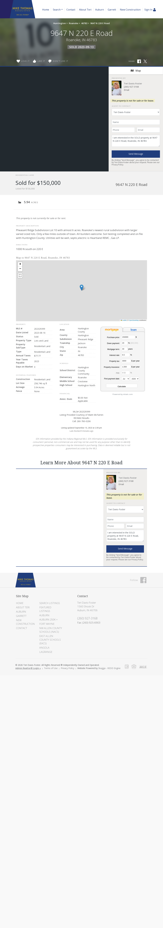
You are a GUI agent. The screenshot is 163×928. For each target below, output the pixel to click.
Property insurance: (112, 367)
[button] (81, 287)
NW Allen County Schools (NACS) (50, 629)
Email (126, 89)
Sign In (150, 9)
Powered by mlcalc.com (123, 394)
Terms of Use (51, 668)
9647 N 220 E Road (100, 23)
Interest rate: (114, 355)
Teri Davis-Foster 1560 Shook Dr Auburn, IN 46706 (87, 606)
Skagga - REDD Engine (109, 668)
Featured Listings (45, 609)
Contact (70, 9)
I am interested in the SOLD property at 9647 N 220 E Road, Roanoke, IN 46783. (136, 141)
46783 (84, 23)
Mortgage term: (113, 349)
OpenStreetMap (134, 320)
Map (136, 70)
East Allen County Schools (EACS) (50, 639)
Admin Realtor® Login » (28, 668)
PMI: (118, 373)
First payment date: (112, 379)
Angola (44, 647)
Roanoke (73, 23)
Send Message (136, 153)
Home (45, 9)
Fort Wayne (46, 624)
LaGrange (45, 652)
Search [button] (57, 9)
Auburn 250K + (48, 619)
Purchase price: (113, 337)
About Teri (85, 9)
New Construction (130, 9)
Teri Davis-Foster (133, 83)
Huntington (59, 23)
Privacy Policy (117, 164)
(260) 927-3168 (131, 86)
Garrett (112, 9)
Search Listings (49, 603)
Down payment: (113, 343)
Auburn (99, 9)
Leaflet (124, 320)
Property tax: (114, 361)
